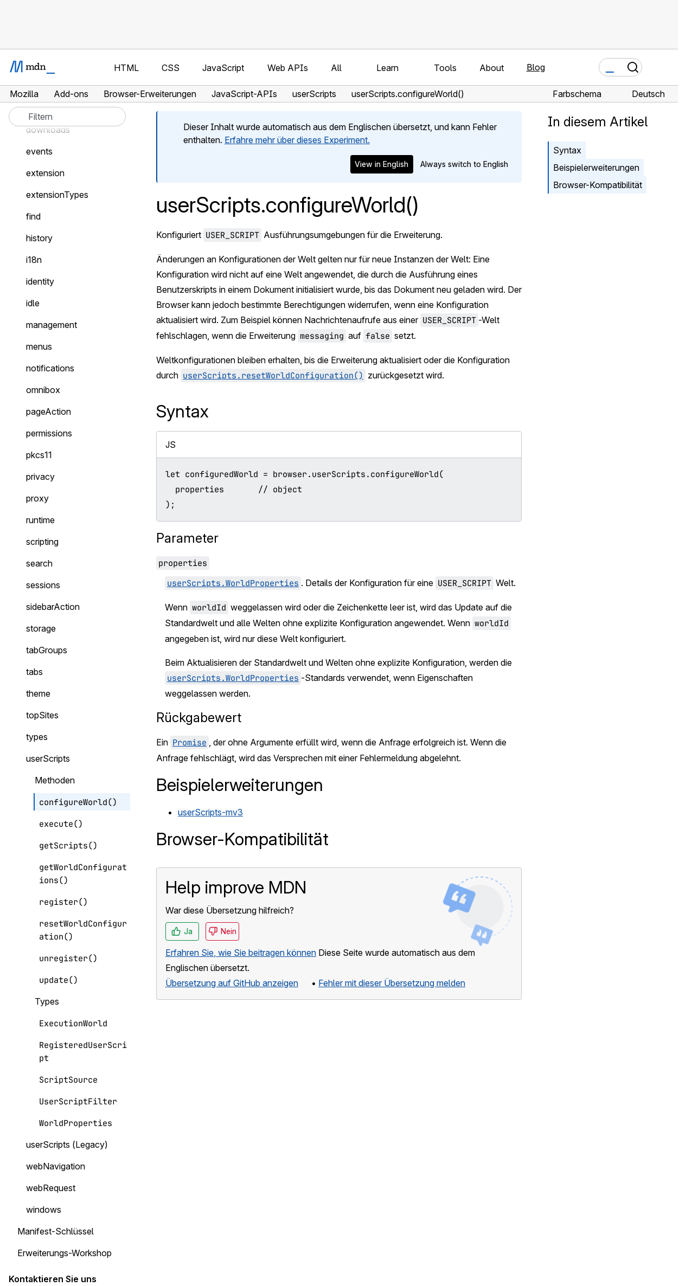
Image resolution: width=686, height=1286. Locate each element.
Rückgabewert (198, 717)
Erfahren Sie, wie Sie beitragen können (240, 952)
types (37, 736)
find (33, 216)
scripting (42, 541)
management (51, 324)
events (39, 151)
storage (41, 628)
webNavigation (55, 1166)
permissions (49, 433)
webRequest (50, 1187)
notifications (50, 368)
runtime (40, 520)
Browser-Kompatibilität (597, 184)
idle (33, 303)
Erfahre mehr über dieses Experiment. (297, 139)
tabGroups (46, 650)
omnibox (43, 389)
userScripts (48, 758)
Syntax (567, 150)
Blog (536, 67)
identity (40, 281)
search (39, 563)
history (39, 238)
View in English (381, 164)
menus (39, 346)
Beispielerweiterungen (596, 167)
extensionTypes (57, 194)
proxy (37, 498)
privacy (40, 476)
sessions (43, 585)
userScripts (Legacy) (67, 1144)
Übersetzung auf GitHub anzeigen (231, 983)
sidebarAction (53, 606)
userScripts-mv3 (210, 812)
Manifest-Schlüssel (55, 1231)
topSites (42, 715)
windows (43, 1209)
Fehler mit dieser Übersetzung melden (391, 983)
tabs (34, 671)
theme (38, 693)
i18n (34, 259)
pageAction (48, 411)
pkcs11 (39, 454)
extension (45, 173)
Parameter (187, 538)
